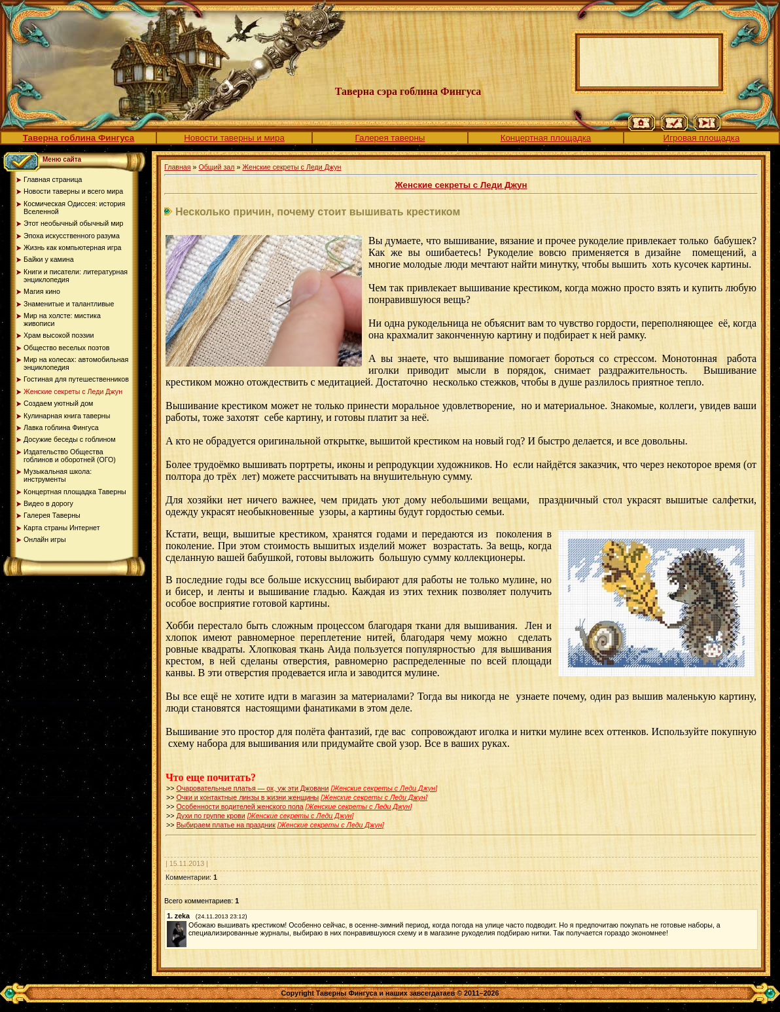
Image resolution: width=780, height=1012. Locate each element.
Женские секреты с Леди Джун (291, 167)
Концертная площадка (546, 138)
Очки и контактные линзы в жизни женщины (247, 797)
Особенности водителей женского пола (239, 806)
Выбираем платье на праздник (225, 825)
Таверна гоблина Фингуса (78, 138)
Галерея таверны (390, 138)
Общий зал (216, 167)
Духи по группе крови (210, 816)
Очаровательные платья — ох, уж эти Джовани (252, 788)
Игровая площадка (702, 138)
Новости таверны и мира (234, 138)
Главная (177, 167)
